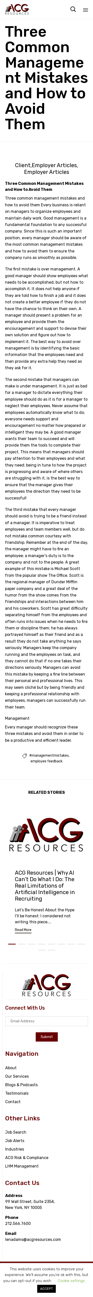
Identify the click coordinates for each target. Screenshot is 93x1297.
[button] (23, 930)
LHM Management (22, 1166)
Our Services (17, 1076)
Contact (13, 1101)
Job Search (15, 1132)
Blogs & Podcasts (21, 1084)
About (11, 1067)
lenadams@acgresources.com (33, 1239)
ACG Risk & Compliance (26, 1157)
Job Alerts (14, 1140)
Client (23, 165)
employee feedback (46, 761)
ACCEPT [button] (46, 1289)
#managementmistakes (49, 756)
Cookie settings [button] (71, 1281)
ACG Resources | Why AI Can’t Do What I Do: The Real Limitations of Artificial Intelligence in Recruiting (45, 885)
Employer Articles (54, 165)
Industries (14, 1149)
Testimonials (17, 1093)
